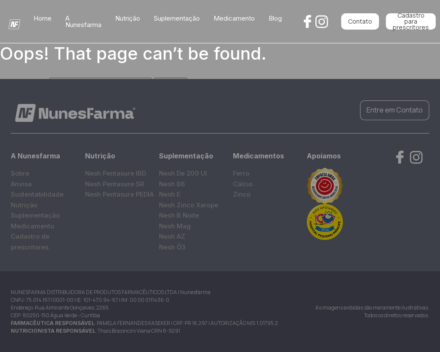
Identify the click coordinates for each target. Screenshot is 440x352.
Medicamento (234, 18)
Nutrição (127, 18)
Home (43, 18)
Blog (275, 18)
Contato (360, 21)
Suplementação (177, 18)
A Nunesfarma (83, 21)
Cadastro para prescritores (411, 21)
